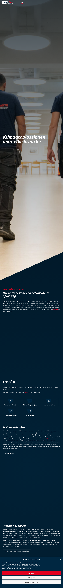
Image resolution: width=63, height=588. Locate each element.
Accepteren (31, 573)
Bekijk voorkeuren (31, 582)
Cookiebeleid (31, 586)
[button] (60, 559)
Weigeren (31, 578)
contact (26, 373)
